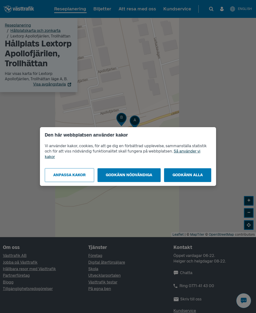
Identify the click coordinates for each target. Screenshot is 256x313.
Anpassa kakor (69, 175)
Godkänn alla (188, 175)
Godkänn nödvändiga (129, 175)
